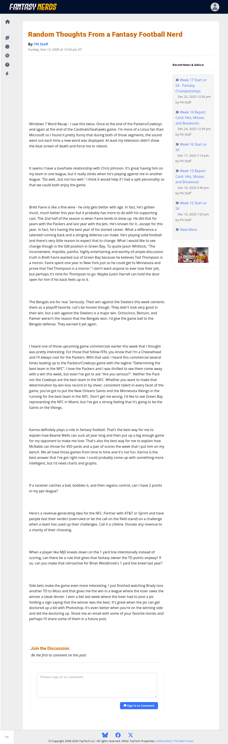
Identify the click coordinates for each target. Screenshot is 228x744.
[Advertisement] (97, 89)
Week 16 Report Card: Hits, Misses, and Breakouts (190, 118)
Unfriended (163, 741)
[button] (7, 64)
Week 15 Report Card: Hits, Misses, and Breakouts (190, 176)
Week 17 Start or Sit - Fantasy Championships (191, 85)
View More (188, 229)
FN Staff (41, 44)
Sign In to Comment (139, 705)
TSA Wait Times (183, 741)
